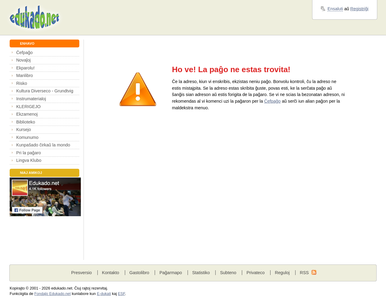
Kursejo (23, 129)
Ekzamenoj (27, 114)
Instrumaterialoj (31, 98)
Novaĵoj (23, 60)
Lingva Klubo (28, 160)
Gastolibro (139, 272)
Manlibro (24, 75)
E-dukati (104, 294)
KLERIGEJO (28, 106)
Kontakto (110, 272)
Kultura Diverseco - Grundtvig (44, 90)
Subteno (228, 272)
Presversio (81, 272)
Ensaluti (335, 8)
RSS (304, 272)
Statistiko (201, 272)
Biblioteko (25, 122)
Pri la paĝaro (28, 152)
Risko (21, 83)
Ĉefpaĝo (24, 52)
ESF (121, 294)
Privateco (255, 272)
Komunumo (27, 137)
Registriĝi (359, 8)
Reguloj (282, 272)
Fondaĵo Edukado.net (52, 294)
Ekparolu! (25, 68)
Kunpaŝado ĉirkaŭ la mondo (43, 144)
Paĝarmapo (171, 272)
